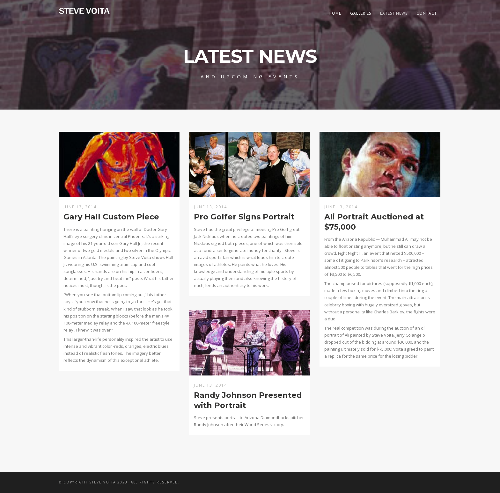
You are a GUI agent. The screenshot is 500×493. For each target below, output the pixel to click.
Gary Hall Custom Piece (111, 216)
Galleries (360, 13)
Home (335, 13)
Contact (426, 13)
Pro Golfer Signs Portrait (244, 216)
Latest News (394, 13)
